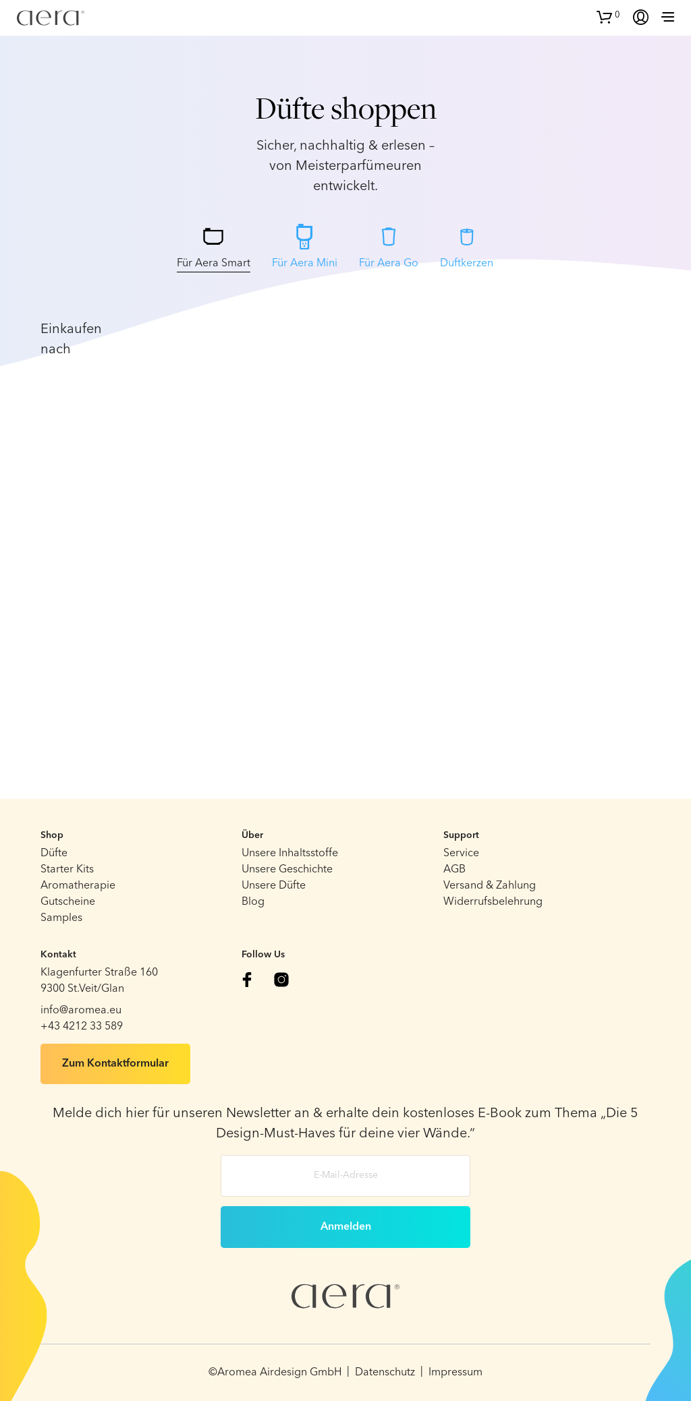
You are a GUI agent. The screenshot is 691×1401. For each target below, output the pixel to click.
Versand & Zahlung (489, 886)
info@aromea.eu (80, 1010)
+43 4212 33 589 (81, 1026)
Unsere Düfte (274, 886)
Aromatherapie (77, 886)
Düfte (53, 853)
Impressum (455, 1372)
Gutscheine (67, 902)
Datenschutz (385, 1372)
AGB (454, 869)
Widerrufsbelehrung (493, 902)
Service (461, 853)
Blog (253, 902)
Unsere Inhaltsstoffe (290, 853)
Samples (61, 918)
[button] (608, 15)
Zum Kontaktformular (115, 1064)
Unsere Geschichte (287, 869)
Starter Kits (67, 869)
